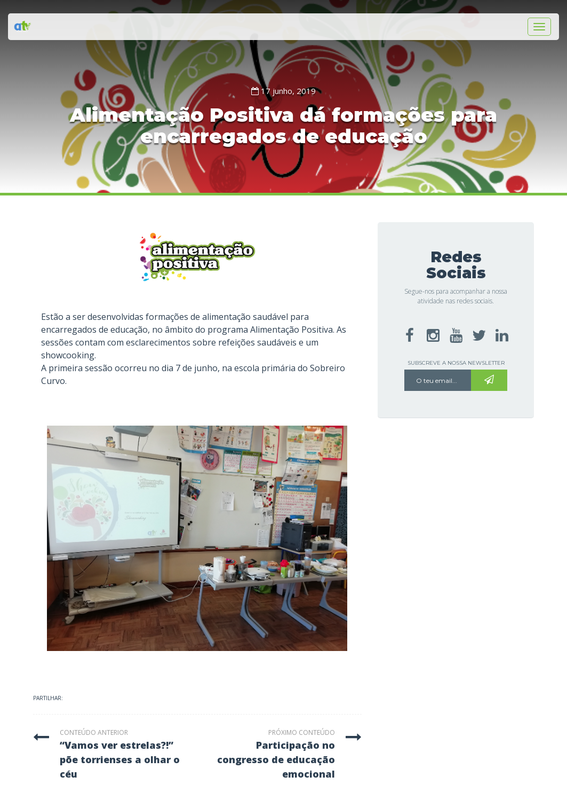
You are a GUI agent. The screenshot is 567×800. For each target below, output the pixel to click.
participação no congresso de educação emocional (276, 759)
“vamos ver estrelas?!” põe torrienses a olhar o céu (120, 759)
